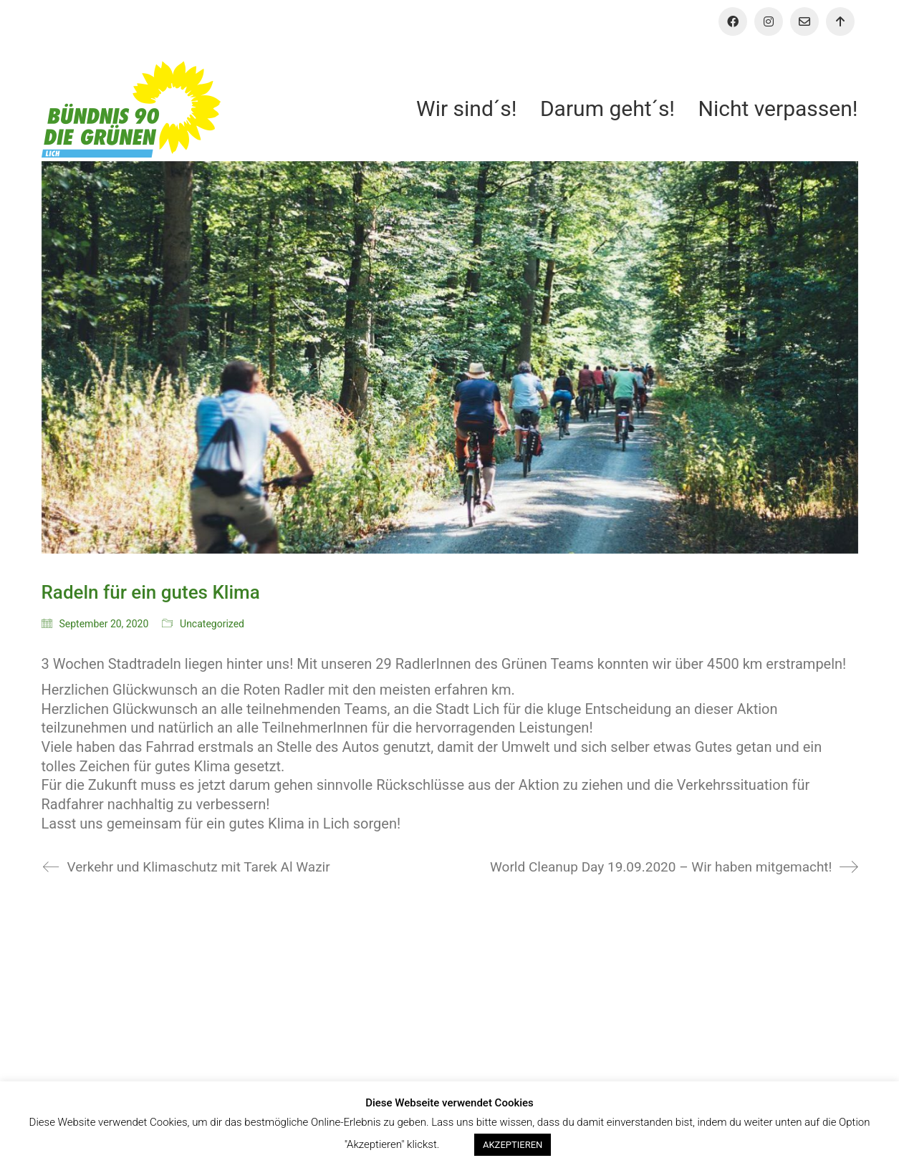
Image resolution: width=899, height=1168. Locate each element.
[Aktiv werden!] (840, 21)
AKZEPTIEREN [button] (512, 1144)
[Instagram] (768, 21)
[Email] (804, 21)
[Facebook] (732, 21)
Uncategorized (212, 623)
